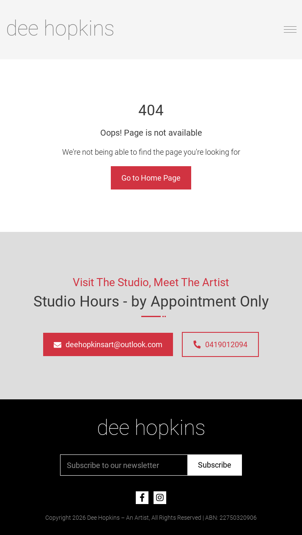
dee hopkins (60, 28)
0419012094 (220, 344)
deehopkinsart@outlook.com (108, 344)
